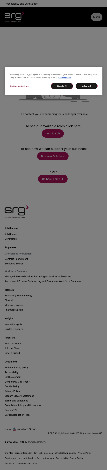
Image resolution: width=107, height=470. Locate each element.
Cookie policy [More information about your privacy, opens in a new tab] (64, 77)
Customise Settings (19, 86)
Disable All (62, 86)
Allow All (86, 86)
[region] (53, 81)
